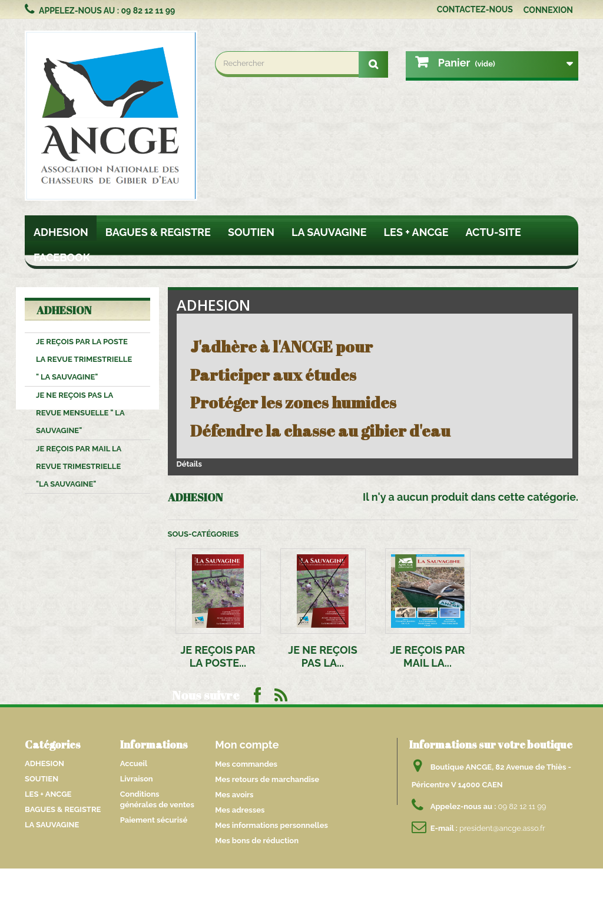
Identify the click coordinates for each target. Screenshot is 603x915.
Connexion (548, 10)
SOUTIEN (251, 232)
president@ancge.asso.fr (502, 828)
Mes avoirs (234, 794)
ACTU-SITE (493, 232)
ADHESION (61, 232)
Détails (189, 464)
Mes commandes (246, 764)
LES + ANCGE (416, 232)
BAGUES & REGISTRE (158, 232)
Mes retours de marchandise (267, 779)
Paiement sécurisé (154, 820)
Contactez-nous (475, 9)
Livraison (136, 778)
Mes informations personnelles (271, 825)
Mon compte (247, 744)
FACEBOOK (62, 257)
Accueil (133, 763)
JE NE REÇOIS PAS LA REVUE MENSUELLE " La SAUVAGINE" (80, 413)
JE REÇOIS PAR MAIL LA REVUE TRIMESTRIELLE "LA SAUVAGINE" (78, 466)
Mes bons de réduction (257, 840)
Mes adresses (239, 810)
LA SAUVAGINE (329, 232)
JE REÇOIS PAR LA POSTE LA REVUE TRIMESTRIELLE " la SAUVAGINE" (84, 359)
